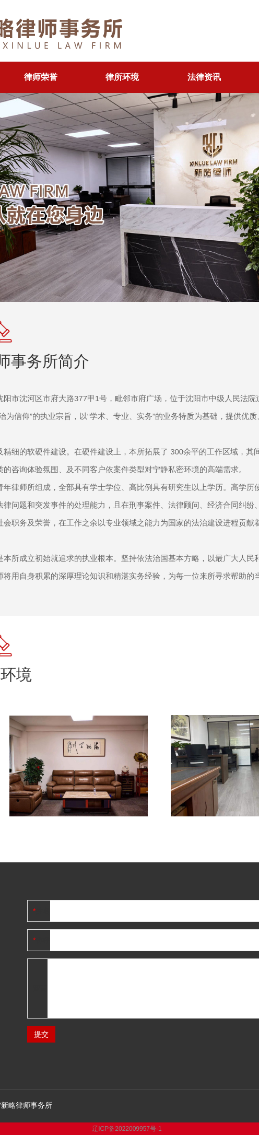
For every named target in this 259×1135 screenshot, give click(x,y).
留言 (40, 988)
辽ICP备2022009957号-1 (126, 1128)
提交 (41, 1034)
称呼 (43, 940)
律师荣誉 (40, 77)
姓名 (43, 911)
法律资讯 (204, 77)
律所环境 (122, 77)
